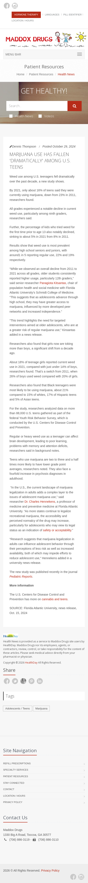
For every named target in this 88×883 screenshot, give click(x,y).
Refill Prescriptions (17, 763)
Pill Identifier (72, 14)
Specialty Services (15, 769)
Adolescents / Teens (17, 708)
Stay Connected (13, 783)
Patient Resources (41, 74)
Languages (52, 14)
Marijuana (41, 708)
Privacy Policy (12, 802)
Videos (46, 116)
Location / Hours (23, 20)
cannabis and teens (54, 599)
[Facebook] (7, 6)
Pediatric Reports (21, 576)
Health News (21, 116)
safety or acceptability (57, 530)
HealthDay (31, 662)
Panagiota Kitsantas (53, 283)
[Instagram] (15, 6)
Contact (8, 789)
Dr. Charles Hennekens (40, 501)
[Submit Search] (74, 106)
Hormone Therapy (26, 14)
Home (20, 74)
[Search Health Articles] (36, 106)
